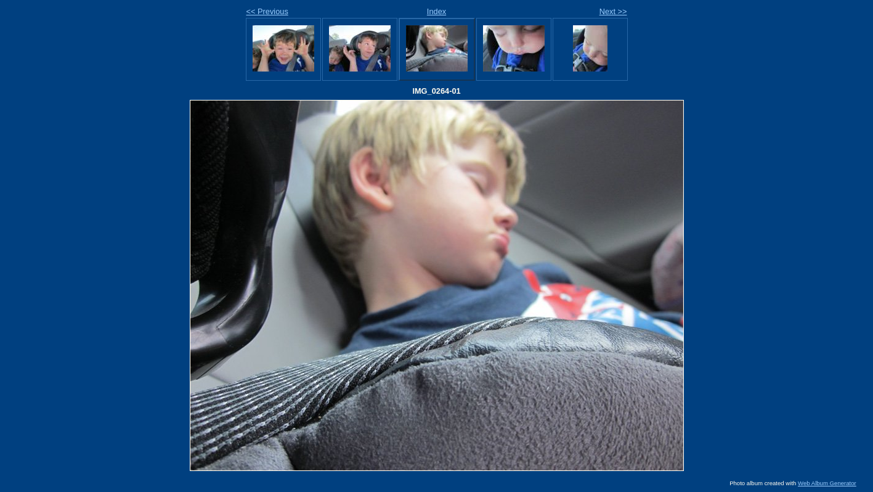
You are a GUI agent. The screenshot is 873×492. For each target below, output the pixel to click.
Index (436, 11)
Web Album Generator (827, 483)
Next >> (613, 11)
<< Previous (267, 11)
